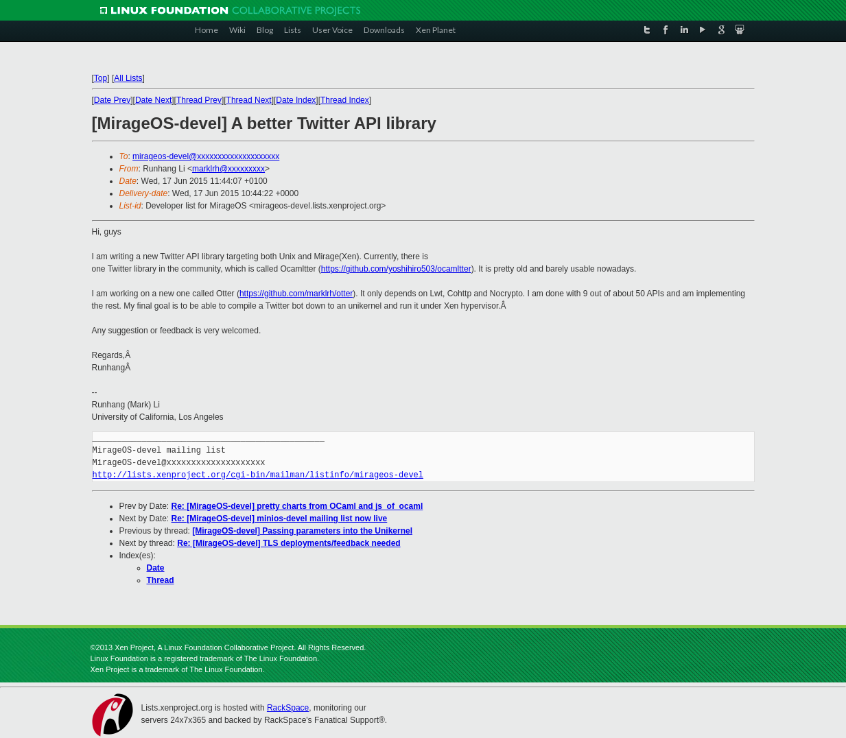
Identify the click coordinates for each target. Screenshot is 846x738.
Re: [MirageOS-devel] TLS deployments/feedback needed (288, 543)
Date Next (153, 100)
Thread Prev (199, 100)
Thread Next (249, 100)
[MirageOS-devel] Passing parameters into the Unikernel (302, 531)
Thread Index (344, 100)
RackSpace (288, 708)
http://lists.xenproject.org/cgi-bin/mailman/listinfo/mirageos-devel (258, 475)
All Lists (128, 78)
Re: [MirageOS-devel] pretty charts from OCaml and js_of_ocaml (297, 506)
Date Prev (112, 100)
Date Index (296, 100)
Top (100, 78)
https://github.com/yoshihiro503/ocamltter (396, 269)
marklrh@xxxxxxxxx (228, 169)
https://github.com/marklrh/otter (296, 293)
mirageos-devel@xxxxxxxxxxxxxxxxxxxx (205, 156)
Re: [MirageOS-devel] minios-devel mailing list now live (280, 518)
